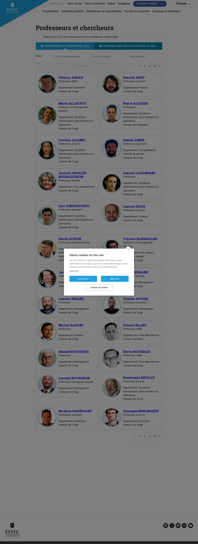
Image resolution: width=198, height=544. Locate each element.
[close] (128, 248)
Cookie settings (99, 287)
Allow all (83, 279)
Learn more (74, 271)
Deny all (114, 279)
